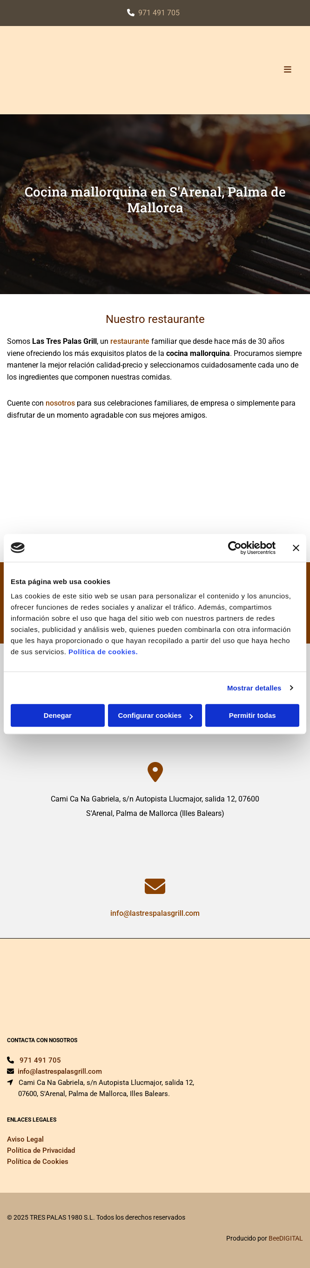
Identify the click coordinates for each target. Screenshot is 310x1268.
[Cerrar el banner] (296, 548)
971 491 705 (159, 12)
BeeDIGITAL (286, 1238)
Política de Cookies (37, 1161)
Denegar (58, 715)
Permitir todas (252, 715)
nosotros (60, 403)
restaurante (129, 341)
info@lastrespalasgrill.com (155, 913)
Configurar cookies (155, 715)
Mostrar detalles (254, 688)
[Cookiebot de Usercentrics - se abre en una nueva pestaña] (235, 548)
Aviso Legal (25, 1139)
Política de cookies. (103, 652)
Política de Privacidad (41, 1150)
